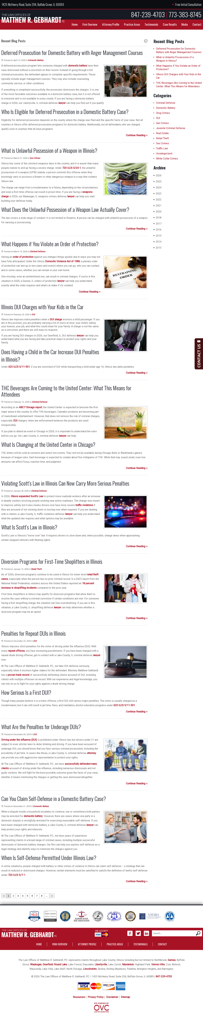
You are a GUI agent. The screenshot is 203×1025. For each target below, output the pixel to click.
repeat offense (16, 650)
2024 (157, 187)
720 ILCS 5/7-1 (16, 874)
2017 (157, 223)
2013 (157, 248)
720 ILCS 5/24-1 (71, 167)
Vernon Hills (158, 964)
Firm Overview (89, 24)
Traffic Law (162, 148)
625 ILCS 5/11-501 (19, 366)
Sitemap (125, 997)
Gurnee (172, 960)
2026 (157, 175)
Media (184, 24)
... (47, 896)
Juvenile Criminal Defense (170, 128)
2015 (157, 236)
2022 (157, 199)
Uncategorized (164, 153)
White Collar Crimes (167, 158)
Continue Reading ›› (136, 135)
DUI (33, 314)
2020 (157, 211)
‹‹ (3, 896)
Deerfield (48, 964)
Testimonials (151, 24)
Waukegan (36, 964)
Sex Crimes (162, 143)
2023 (157, 193)
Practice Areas (132, 24)
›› (51, 896)
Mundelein (128, 964)
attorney (91, 753)
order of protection (23, 256)
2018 (157, 217)
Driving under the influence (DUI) (19, 739)
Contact (197, 24)
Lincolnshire (90, 968)
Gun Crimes (35, 158)
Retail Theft (36, 569)
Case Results (170, 24)
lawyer (62, 102)
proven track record (18, 674)
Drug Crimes (163, 112)
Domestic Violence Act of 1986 (62, 261)
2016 (157, 230)
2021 (157, 205)
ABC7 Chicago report (30, 407)
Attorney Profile (110, 24)
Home (75, 24)
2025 (157, 181)
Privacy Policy (96, 997)
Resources (79, 997)
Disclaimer (112, 997)
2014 (157, 242)
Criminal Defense (37, 251)
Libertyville (101, 964)
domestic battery (77, 65)
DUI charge (56, 319)
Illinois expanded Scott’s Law (27, 496)
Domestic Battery (35, 60)
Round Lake (60, 964)
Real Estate (162, 133)
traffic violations (84, 505)
